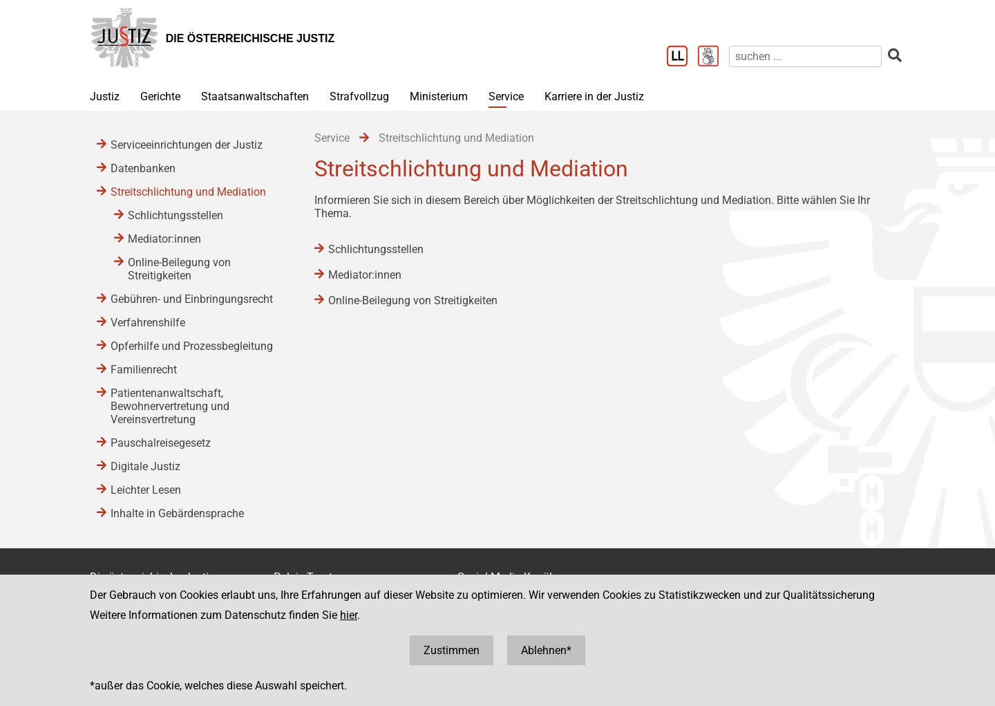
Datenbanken (143, 168)
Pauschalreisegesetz (161, 442)
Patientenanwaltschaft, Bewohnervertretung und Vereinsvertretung (170, 406)
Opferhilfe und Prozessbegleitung (192, 346)
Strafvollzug (359, 96)
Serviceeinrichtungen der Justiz (187, 144)
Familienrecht (144, 369)
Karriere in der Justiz (594, 96)
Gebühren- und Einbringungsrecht (192, 299)
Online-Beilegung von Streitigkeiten (413, 300)
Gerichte (160, 96)
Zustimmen (452, 650)
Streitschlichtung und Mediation (188, 191)
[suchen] (805, 56)
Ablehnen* (546, 650)
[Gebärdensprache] (713, 57)
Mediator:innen (364, 274)
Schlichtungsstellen (376, 249)
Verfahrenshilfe (148, 322)
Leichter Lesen (146, 489)
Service (506, 96)
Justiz (105, 96)
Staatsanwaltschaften (255, 96)
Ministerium (439, 96)
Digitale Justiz (145, 466)
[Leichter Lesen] (682, 57)
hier (348, 615)
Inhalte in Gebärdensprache (177, 513)
